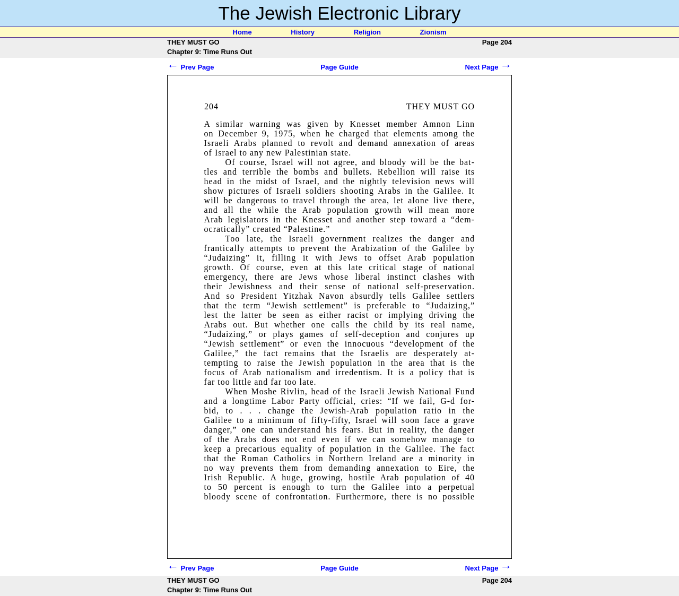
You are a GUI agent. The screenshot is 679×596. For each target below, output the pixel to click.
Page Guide (339, 67)
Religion (367, 32)
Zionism (433, 32)
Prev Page (190, 67)
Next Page (488, 67)
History (303, 32)
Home (242, 32)
